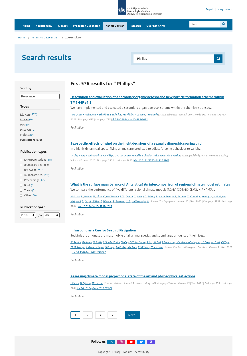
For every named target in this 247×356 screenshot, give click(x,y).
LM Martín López (95, 247)
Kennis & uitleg (115, 25)
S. (113, 201)
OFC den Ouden (123, 155)
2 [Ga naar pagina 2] (88, 315)
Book (29, 185)
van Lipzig (207, 196)
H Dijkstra (85, 283)
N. (94, 196)
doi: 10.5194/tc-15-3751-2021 (95, 206)
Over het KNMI (155, 25)
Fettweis (181, 196)
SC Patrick (75, 242)
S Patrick (175, 155)
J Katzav (74, 283)
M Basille (136, 155)
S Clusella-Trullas (150, 155)
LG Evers (205, 242)
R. (82, 196)
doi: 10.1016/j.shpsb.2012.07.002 (94, 288)
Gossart (194, 196)
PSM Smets (143, 247)
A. (200, 196)
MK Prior (132, 247)
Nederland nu (44, 25)
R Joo (81, 155)
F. (157, 196)
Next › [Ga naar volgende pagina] (132, 315)
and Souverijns (139, 201)
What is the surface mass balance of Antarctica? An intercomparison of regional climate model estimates (150, 184)
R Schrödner (103, 114)
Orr (86, 201)
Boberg (151, 196)
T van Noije (152, 114)
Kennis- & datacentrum (45, 37)
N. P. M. (217, 196)
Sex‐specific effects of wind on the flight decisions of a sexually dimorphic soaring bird (136, 143)
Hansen (88, 196)
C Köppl (225, 242)
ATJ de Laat (97, 283)
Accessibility (142, 352)
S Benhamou (168, 242)
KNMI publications (38, 159)
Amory (140, 196)
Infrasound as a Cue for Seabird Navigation (103, 230)
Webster (107, 201)
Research (135, 25)
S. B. (128, 201)
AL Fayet (215, 242)
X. (188, 196)
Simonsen (120, 201)
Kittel (99, 196)
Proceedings (34, 180)
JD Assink (165, 155)
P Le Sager (140, 114)
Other (30, 195)
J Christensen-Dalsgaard (188, 242)
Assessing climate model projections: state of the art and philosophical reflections (132, 276)
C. (104, 196)
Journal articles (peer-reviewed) (37, 167)
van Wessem (112, 196)
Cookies (127, 352)
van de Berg (165, 196)
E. (83, 201)
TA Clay (74, 155)
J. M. (122, 196)
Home (26, 25)
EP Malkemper (77, 247)
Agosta (129, 196)
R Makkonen (89, 114)
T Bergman (76, 114)
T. (101, 201)
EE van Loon (157, 247)
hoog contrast (225, 9)
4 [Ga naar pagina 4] (112, 315)
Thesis (30, 190)
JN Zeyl (157, 242)
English (209, 9)
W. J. (174, 196)
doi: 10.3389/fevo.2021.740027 (89, 252)
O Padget (110, 247)
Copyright (104, 352)
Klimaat (63, 25)
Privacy (116, 352)
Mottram (75, 196)
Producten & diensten (86, 25)
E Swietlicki (115, 114)
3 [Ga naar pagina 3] (100, 315)
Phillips (96, 201)
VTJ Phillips (128, 114)
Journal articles (36, 175)
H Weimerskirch (94, 155)
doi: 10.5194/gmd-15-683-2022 (130, 119)
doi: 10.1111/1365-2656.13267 (151, 160)
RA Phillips (108, 155)
